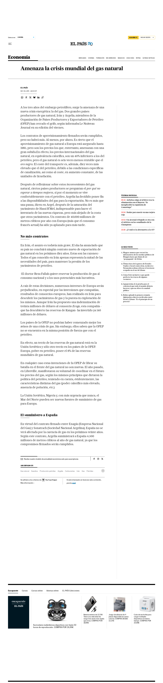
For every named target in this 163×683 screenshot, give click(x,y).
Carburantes (70, 471)
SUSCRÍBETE (133, 37)
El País (24, 88)
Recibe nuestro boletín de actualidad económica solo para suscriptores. (51, 459)
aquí (74, 483)
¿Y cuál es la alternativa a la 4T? (140, 230)
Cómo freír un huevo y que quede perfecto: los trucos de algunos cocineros (136, 277)
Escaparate (13, 591)
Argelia (60, 471)
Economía (19, 57)
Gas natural (25, 471)
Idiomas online (52, 591)
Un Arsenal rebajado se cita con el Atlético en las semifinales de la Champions (137, 222)
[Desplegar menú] (10, 44)
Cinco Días (130, 58)
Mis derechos (111, 58)
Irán (78, 471)
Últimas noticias (129, 195)
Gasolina (34, 471)
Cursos (25, 591)
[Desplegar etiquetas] (103, 470)
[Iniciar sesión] (147, 37)
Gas (83, 471)
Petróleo (90, 471)
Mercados (82, 58)
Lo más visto (127, 247)
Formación (100, 58)
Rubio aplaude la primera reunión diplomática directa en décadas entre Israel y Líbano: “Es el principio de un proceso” (137, 298)
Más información (27, 483)
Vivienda (91, 58)
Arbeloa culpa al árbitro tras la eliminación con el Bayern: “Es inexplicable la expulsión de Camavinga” (137, 203)
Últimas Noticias (149, 58)
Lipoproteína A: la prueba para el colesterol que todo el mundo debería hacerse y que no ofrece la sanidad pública (138, 287)
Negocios (121, 58)
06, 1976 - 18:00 (29, 91)
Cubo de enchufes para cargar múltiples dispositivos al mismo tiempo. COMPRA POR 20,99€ (142, 619)
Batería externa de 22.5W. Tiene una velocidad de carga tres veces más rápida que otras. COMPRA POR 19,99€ (94, 619)
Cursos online (37, 591)
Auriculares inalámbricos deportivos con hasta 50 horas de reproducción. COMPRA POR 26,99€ (54, 626)
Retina (138, 58)
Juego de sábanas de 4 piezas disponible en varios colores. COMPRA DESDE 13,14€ (118, 618)
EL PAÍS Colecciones (70, 591)
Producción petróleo (48, 471)
